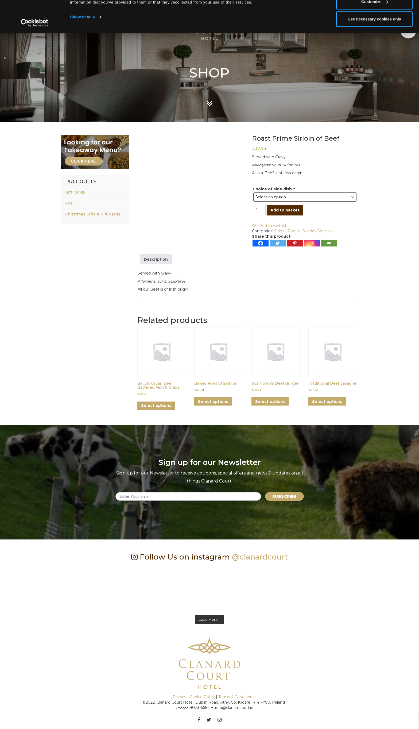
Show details (82, 47)
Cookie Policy (202, 697)
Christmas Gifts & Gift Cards (92, 214)
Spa (69, 203)
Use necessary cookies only (374, 49)
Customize (374, 31)
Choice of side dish (273, 189)
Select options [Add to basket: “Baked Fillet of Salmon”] (213, 401)
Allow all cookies (374, 14)
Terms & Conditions (236, 697)
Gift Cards (75, 192)
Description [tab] (156, 259)
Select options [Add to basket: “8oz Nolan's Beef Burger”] (270, 401)
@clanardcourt (260, 556)
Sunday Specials (317, 231)
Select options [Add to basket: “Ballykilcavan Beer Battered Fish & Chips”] (156, 405)
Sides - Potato (287, 231)
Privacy (179, 697)
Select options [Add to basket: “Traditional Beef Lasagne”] (327, 401)
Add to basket (285, 210)
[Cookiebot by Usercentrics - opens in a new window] (34, 53)
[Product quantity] (259, 210)
